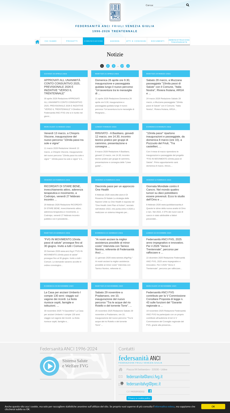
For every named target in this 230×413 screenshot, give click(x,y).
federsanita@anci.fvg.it (144, 377)
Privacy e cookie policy (139, 398)
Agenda (114, 41)
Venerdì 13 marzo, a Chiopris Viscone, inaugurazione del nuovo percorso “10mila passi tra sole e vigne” (64, 138)
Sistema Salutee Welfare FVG (75, 363)
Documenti (158, 41)
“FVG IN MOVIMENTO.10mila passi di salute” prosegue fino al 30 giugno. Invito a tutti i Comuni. (64, 243)
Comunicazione (93, 41)
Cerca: (149, 5)
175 (122, 66)
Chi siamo (51, 41)
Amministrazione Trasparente (179, 41)
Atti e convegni (136, 41)
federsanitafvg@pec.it (143, 384)
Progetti (72, 41)
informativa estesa (164, 406)
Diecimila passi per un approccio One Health (114, 188)
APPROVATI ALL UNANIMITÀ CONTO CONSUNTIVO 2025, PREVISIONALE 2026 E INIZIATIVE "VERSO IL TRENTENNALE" (62, 87)
